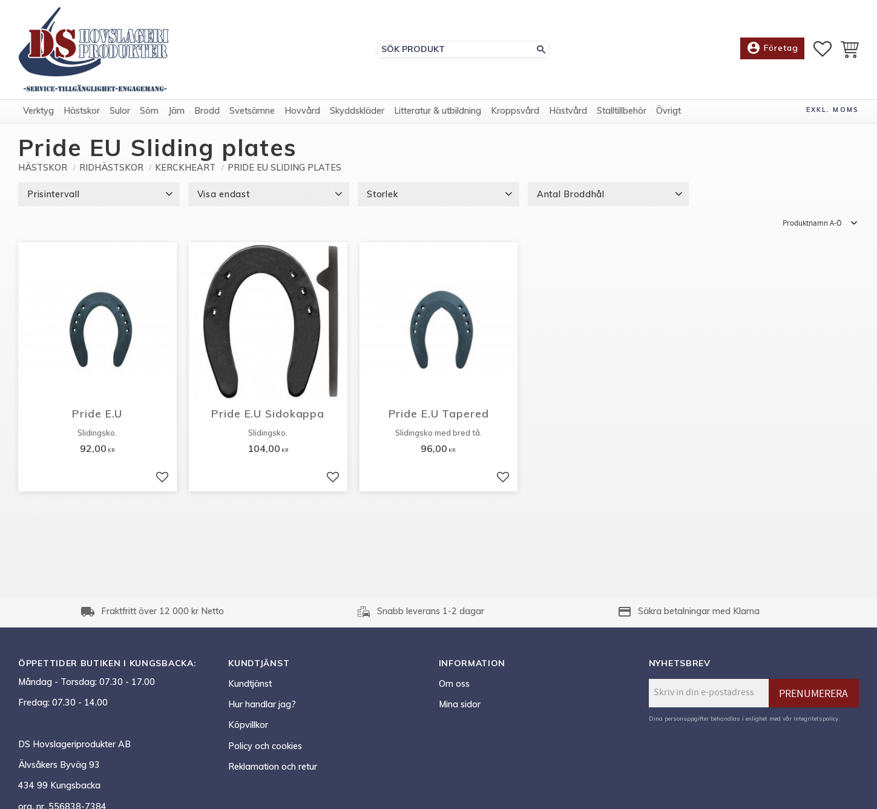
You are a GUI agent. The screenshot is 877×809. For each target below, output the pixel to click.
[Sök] (541, 49)
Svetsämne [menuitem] (252, 110)
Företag (772, 48)
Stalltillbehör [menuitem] (621, 110)
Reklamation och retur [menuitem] (272, 766)
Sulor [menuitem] (120, 110)
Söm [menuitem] (149, 110)
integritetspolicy (815, 718)
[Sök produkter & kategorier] (456, 49)
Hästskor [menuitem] (82, 110)
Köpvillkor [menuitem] (248, 724)
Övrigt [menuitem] (668, 110)
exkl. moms (832, 109)
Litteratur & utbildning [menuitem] (437, 110)
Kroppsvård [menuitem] (515, 110)
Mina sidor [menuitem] (460, 704)
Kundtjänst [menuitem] (250, 683)
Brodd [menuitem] (207, 110)
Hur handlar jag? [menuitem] (262, 704)
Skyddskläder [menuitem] (357, 110)
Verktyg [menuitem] (38, 110)
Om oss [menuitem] (454, 683)
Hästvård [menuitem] (568, 110)
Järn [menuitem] (176, 110)
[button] (822, 49)
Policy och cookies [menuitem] (265, 746)
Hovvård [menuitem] (302, 110)
